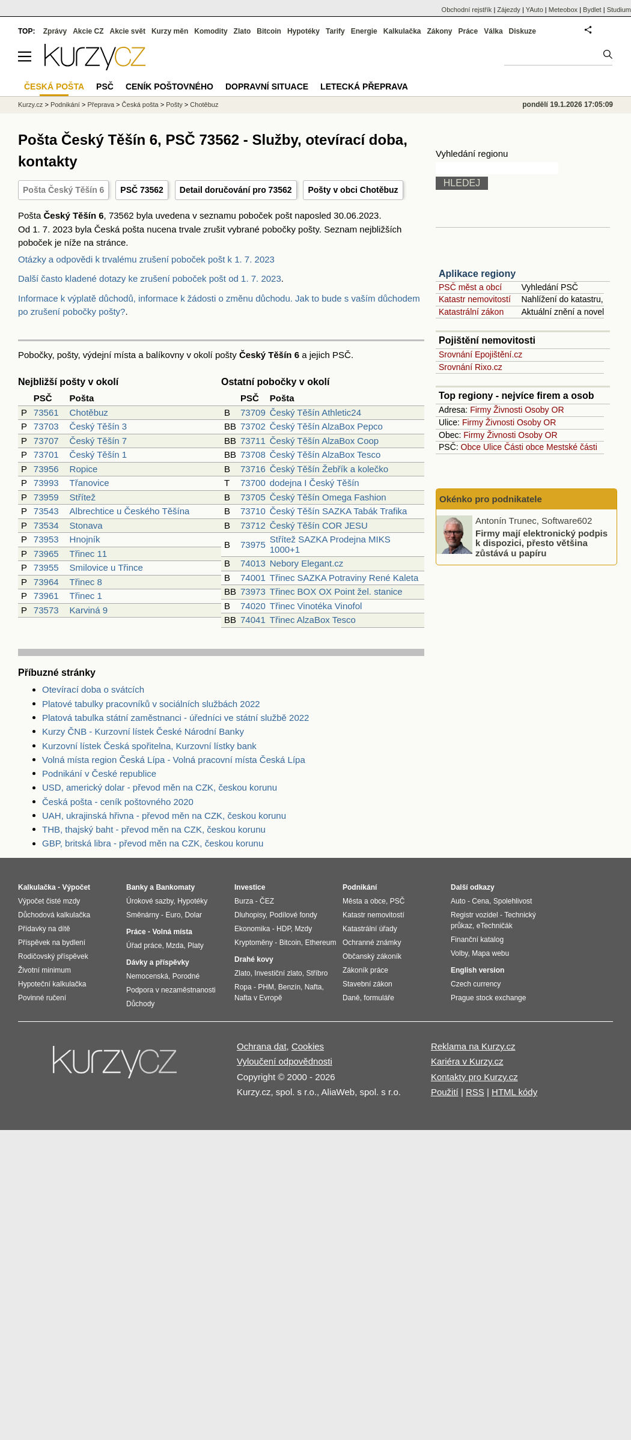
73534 (46, 525)
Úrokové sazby (149, 901)
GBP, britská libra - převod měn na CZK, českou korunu (152, 843)
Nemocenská (147, 976)
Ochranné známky (372, 942)
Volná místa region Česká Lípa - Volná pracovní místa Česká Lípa (173, 760)
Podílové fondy (293, 915)
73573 (46, 610)
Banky (137, 887)
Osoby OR (544, 410)
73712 (253, 525)
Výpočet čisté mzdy (49, 901)
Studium (619, 9)
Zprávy (55, 31)
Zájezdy (508, 9)
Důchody (140, 1004)
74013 (253, 563)
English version (477, 970)
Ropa (243, 987)
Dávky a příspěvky (157, 962)
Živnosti (507, 410)
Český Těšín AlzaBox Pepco (326, 426)
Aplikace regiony (477, 274)
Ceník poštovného (169, 86)
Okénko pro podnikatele (490, 499)
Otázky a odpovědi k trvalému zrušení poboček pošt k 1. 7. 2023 (146, 259)
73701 (46, 454)
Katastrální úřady (370, 929)
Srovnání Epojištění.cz (480, 354)
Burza (243, 901)
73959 (46, 497)
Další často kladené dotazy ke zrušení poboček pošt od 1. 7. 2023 (149, 278)
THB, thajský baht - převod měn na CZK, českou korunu (154, 829)
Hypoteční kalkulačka (52, 984)
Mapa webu (490, 953)
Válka (493, 31)
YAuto (534, 9)
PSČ (105, 86)
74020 (253, 606)
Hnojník (85, 539)
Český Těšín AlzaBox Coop (324, 441)
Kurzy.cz (30, 104)
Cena (480, 901)
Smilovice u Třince (106, 567)
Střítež (83, 497)
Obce (471, 447)
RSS (475, 1092)
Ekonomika (252, 929)
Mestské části (571, 447)
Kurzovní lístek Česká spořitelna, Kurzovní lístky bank (149, 746)
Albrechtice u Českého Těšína (130, 511)
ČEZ (267, 901)
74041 (253, 620)
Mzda (174, 945)
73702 (253, 426)
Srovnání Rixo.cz (470, 367)
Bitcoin (269, 31)
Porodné (186, 976)
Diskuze (522, 31)
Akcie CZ (88, 31)
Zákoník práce (365, 970)
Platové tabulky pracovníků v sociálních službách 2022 (151, 704)
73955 (46, 567)
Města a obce (364, 901)
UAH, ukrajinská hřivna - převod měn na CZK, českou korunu (164, 815)
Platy (195, 945)
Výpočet (76, 887)
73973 (253, 591)
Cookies (307, 1046)
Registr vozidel (474, 915)
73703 (46, 426)
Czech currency (476, 984)
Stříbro (317, 973)
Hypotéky (303, 31)
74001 (253, 578)
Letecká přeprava (364, 86)
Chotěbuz (89, 412)
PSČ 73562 (141, 190)
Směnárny (142, 915)
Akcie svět (127, 31)
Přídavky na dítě (44, 929)
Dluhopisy (250, 915)
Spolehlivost (512, 901)
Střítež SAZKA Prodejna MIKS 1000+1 (330, 544)
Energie (364, 31)
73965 (46, 553)
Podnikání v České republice (99, 773)
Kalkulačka (402, 31)
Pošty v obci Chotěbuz (353, 190)
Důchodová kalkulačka (54, 915)
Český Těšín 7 (98, 441)
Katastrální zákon (471, 312)
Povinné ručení (42, 998)
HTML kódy (514, 1092)
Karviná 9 (89, 610)
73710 (253, 511)
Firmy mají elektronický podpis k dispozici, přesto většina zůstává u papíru (541, 542)
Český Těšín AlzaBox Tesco (325, 454)
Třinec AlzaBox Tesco (313, 620)
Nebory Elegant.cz (307, 563)
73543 (46, 511)
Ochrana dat (262, 1046)
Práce (468, 31)
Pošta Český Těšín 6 (63, 190)
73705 (253, 497)
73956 (46, 469)
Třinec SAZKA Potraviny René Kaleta (344, 578)
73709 (253, 412)
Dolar (193, 915)
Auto (458, 901)
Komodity (210, 31)
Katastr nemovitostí (475, 299)
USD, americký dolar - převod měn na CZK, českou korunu (159, 787)
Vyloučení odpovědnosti (284, 1061)
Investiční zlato (278, 973)
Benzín (289, 987)
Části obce (524, 447)
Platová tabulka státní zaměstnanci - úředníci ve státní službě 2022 (175, 717)
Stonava (86, 525)
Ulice (492, 447)
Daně (351, 998)
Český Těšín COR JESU (319, 525)
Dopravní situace (266, 86)
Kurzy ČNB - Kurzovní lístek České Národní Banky (143, 731)
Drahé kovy (253, 959)
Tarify (335, 31)
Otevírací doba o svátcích (93, 689)
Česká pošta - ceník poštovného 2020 (118, 802)
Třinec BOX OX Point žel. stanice (336, 591)
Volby (459, 953)
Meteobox (563, 9)
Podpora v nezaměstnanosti (171, 990)
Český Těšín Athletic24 (315, 412)
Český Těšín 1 (98, 454)
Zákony (439, 31)
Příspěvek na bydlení (51, 942)
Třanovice (89, 483)
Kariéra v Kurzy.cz (467, 1061)
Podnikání (65, 104)
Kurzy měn (169, 31)
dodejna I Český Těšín (314, 483)
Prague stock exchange (488, 998)
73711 (253, 441)
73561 (46, 412)
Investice (249, 887)
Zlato (242, 31)
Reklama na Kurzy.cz (473, 1046)
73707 (46, 441)
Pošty (174, 104)
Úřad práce (144, 945)
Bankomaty (175, 887)
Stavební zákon (367, 984)
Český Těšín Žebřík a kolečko (329, 469)
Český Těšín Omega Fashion (328, 497)
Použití (445, 1092)
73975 (253, 544)
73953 (46, 539)
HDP (283, 929)
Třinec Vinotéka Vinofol (316, 606)
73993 (46, 483)
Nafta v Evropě (258, 998)
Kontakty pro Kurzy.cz (474, 1077)
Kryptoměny (253, 942)
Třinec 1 (86, 596)
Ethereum (320, 942)
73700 (253, 483)
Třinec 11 (89, 553)
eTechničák (495, 926)
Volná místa (172, 932)
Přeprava (100, 104)
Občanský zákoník (372, 956)
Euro (172, 915)
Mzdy (303, 929)
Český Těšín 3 (98, 426)
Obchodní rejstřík (467, 9)
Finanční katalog (477, 939)
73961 (46, 596)
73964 (46, 582)
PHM (266, 987)
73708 (253, 454)
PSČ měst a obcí (470, 287)
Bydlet (592, 9)
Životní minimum (44, 970)
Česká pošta (140, 104)
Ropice (84, 469)
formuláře (379, 998)
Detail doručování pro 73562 (236, 190)
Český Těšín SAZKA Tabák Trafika (338, 511)
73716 (253, 469)
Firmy (480, 410)
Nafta (313, 987)
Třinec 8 (86, 582)
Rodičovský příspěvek (53, 956)
